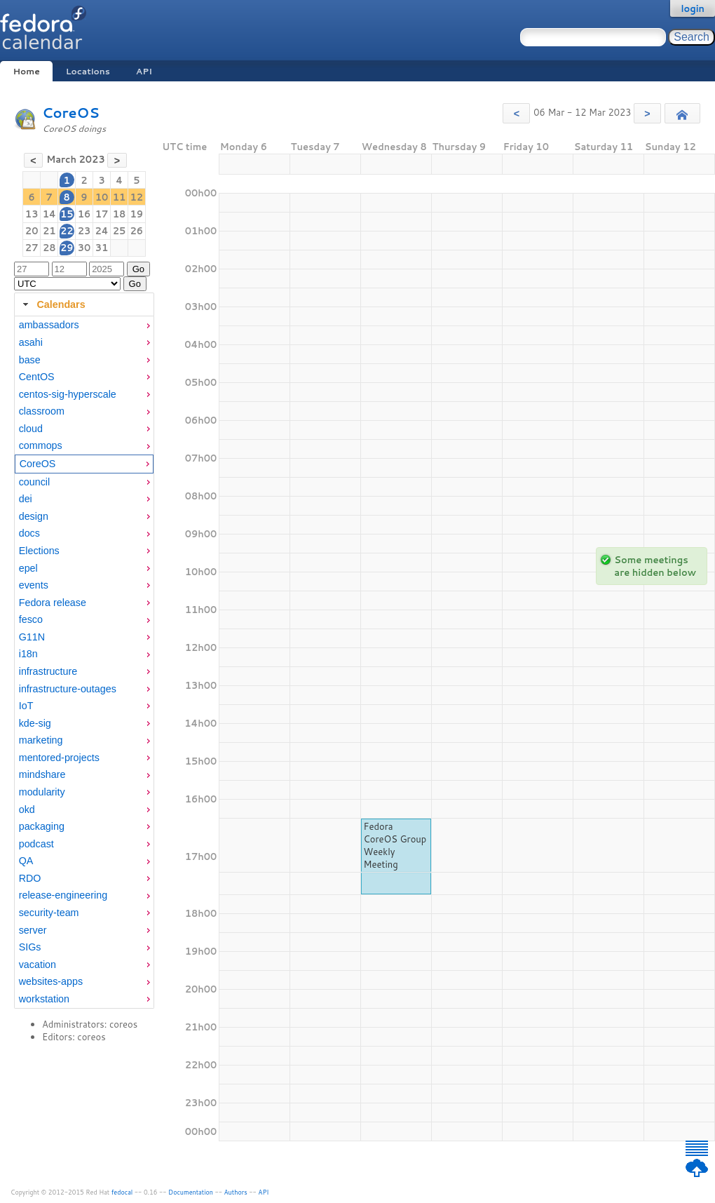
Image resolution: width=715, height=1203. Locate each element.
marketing (41, 740)
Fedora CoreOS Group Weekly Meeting (395, 845)
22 (67, 230)
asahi (31, 342)
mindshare (42, 774)
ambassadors (49, 324)
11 (119, 197)
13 (32, 214)
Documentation (190, 1192)
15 (67, 214)
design (33, 516)
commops (40, 445)
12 (137, 197)
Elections (39, 550)
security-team (49, 912)
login (692, 8)
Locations (88, 71)
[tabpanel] (84, 662)
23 (84, 230)
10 (102, 197)
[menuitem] (84, 325)
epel (28, 568)
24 (101, 230)
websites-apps (51, 981)
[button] (516, 113)
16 (84, 214)
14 (49, 214)
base (30, 359)
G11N (32, 637)
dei (25, 498)
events (33, 585)
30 (84, 247)
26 (137, 230)
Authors (235, 1192)
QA (26, 860)
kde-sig (35, 723)
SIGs (30, 947)
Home (26, 71)
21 (49, 230)
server (33, 930)
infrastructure (48, 671)
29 (67, 247)
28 (49, 247)
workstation (44, 998)
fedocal (122, 1192)
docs (29, 533)
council (34, 482)
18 (119, 214)
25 (119, 230)
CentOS (37, 376)
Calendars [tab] (52, 304)
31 (102, 247)
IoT (26, 705)
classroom (41, 411)
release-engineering (63, 895)
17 (102, 214)
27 (32, 247)
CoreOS (71, 112)
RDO (30, 878)
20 (32, 230)
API (144, 71)
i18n (28, 653)
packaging (41, 826)
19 (137, 214)
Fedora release (52, 602)
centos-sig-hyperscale (67, 394)
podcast (36, 843)
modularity (42, 792)
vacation (37, 964)
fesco (31, 619)
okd (27, 809)
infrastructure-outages (67, 688)
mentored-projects (59, 757)
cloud (31, 428)
